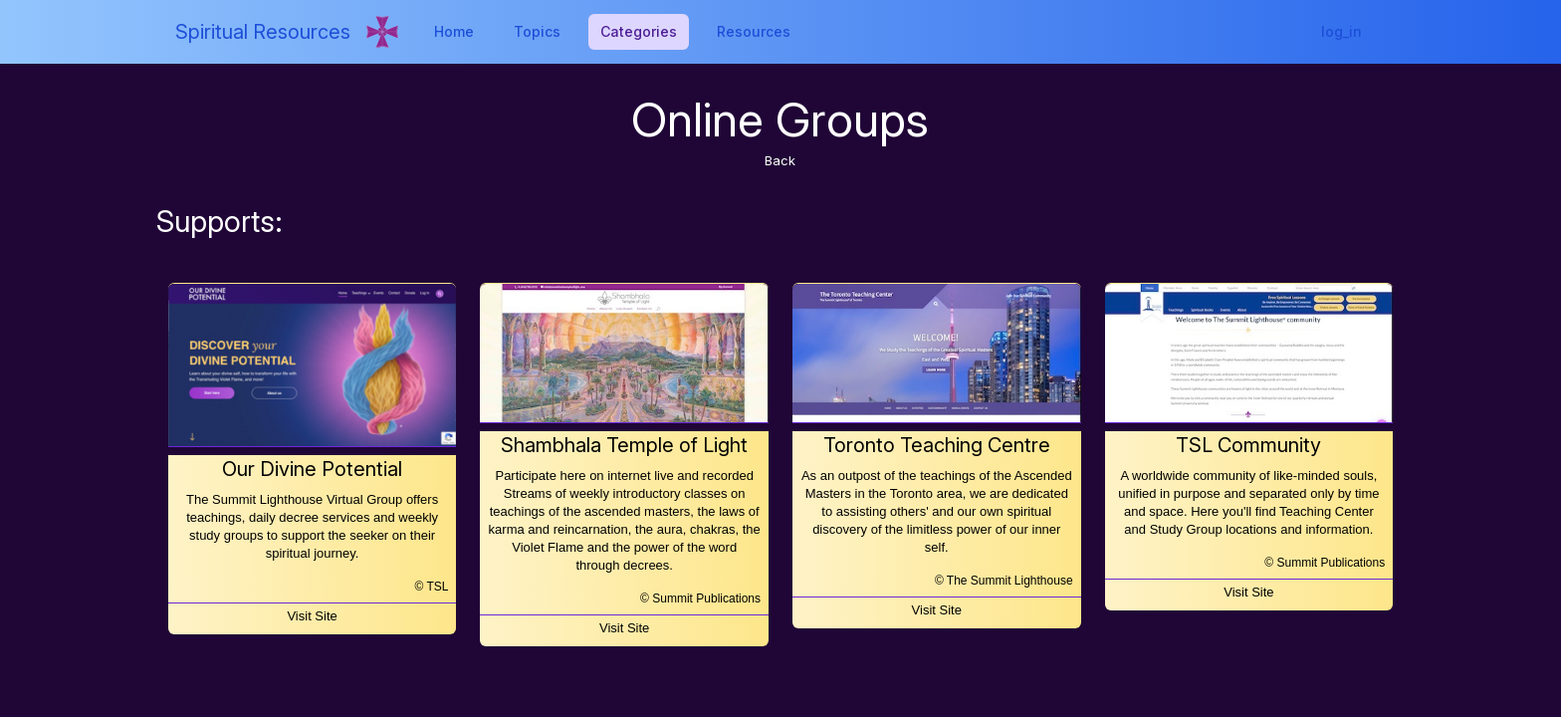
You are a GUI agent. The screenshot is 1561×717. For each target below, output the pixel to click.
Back (780, 160)
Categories (638, 31)
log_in (1341, 31)
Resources (753, 31)
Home (454, 31)
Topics (537, 31)
